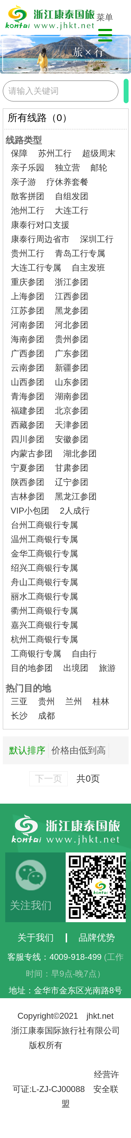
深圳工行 (97, 239)
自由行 (84, 653)
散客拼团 (27, 196)
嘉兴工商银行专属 (44, 625)
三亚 (19, 701)
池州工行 (27, 210)
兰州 (73, 701)
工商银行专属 (36, 653)
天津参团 (71, 425)
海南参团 (27, 339)
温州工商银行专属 (44, 539)
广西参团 (27, 353)
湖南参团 (71, 396)
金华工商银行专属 (44, 553)
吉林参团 (27, 496)
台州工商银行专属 (44, 525)
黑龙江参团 (76, 496)
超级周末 (99, 153)
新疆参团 (71, 367)
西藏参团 (27, 425)
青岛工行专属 (80, 253)
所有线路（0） (40, 117)
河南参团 (27, 324)
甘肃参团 (71, 467)
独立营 (67, 167)
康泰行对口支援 (40, 224)
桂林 (101, 701)
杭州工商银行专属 (44, 639)
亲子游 (23, 182)
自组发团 (71, 196)
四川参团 (27, 439)
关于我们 (35, 937)
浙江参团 (71, 282)
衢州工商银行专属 (44, 610)
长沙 (19, 715)
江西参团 (71, 296)
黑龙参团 (71, 310)
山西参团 (27, 382)
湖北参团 (80, 453)
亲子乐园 (27, 167)
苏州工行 (55, 153)
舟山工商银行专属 (44, 582)
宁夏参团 (27, 467)
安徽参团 (71, 439)
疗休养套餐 (67, 182)
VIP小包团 (30, 510)
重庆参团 (27, 282)
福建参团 (27, 410)
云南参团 (27, 367)
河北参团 (71, 324)
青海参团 (27, 396)
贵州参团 (71, 339)
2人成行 (74, 510)
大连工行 (71, 210)
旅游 (107, 668)
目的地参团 (32, 668)
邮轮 (98, 167)
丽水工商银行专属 (44, 596)
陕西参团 (27, 482)
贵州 (46, 701)
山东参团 (71, 382)
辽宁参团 (71, 482)
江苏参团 (27, 310)
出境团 (75, 668)
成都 (46, 715)
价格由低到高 (78, 750)
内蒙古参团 (32, 453)
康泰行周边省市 (40, 239)
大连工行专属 (36, 267)
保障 (19, 153)
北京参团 (71, 410)
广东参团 (71, 353)
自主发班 (88, 267)
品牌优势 (97, 937)
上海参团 (27, 296)
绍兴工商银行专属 (44, 567)
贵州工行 (27, 253)
